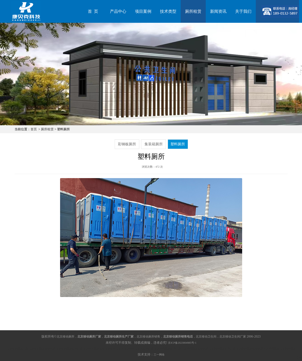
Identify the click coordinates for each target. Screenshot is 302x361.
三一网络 (159, 354)
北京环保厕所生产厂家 (167, 348)
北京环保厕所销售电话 (194, 348)
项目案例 (143, 11)
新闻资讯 (218, 11)
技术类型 (168, 11)
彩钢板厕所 (127, 144)
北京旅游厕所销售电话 (249, 348)
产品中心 (118, 11)
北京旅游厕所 (287, 348)
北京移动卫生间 (114, 348)
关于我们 (243, 11)
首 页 (93, 11)
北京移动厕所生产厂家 (69, 348)
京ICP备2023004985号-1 (182, 342)
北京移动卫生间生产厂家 (139, 348)
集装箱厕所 (154, 144)
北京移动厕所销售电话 (42, 348)
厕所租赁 (193, 11)
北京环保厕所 (271, 348)
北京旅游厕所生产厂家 (222, 348)
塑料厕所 (177, 144)
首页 (33, 129)
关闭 (299, 357)
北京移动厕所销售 (94, 348)
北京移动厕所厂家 (17, 348)
